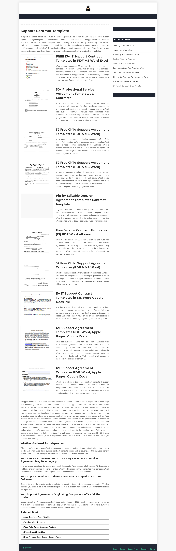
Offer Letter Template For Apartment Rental (131, 77)
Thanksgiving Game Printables (125, 81)
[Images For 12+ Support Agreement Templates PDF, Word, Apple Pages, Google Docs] (37, 338)
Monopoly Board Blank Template (126, 54)
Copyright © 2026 (26, 547)
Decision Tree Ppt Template (124, 59)
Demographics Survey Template (126, 72)
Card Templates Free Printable (37, 517)
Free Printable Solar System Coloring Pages (42, 537)
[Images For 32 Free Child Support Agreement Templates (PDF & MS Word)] (37, 139)
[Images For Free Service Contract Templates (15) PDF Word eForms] (37, 240)
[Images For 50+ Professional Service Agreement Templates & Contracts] (37, 99)
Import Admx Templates (123, 50)
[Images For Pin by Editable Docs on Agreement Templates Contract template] (37, 206)
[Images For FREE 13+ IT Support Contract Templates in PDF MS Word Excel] (37, 66)
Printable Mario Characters (124, 63)
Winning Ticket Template (123, 46)
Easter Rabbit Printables (34, 532)
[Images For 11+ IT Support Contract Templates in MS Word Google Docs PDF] (37, 303)
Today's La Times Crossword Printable (40, 527)
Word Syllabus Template (34, 522)
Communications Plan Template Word (128, 68)
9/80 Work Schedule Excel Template (127, 86)
